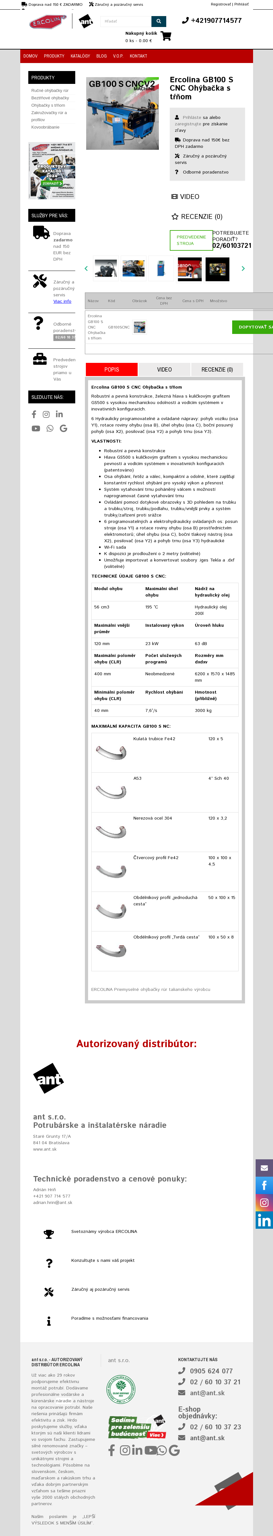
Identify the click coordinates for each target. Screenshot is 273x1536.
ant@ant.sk (207, 1393)
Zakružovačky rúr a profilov (49, 116)
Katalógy (80, 56)
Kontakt (138, 56)
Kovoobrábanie (45, 127)
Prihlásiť (241, 4)
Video (185, 197)
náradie (63, 1401)
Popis (112, 369)
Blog (101, 56)
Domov (30, 56)
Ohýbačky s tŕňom (48, 105)
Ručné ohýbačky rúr (50, 90)
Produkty (54, 56)
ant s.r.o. (119, 1360)
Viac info (62, 301)
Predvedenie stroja (191, 240)
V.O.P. (118, 56)
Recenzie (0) (197, 217)
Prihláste (192, 117)
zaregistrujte (188, 124)
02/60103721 (228, 246)
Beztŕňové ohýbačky (50, 97)
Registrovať (221, 4)
